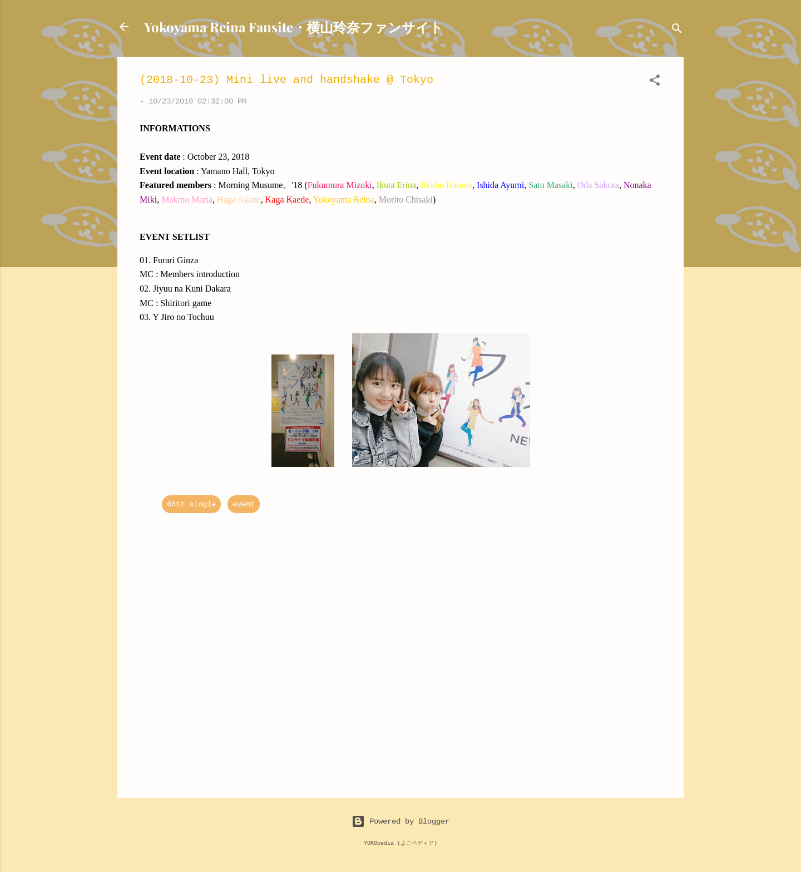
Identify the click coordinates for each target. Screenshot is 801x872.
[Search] (677, 30)
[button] (654, 82)
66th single (191, 504)
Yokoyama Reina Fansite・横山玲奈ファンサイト (293, 27)
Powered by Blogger (400, 821)
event (244, 504)
